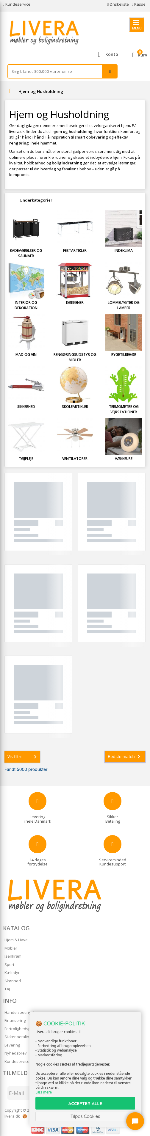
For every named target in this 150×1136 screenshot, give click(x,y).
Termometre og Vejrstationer (124, 409)
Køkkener (75, 302)
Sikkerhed (26, 406)
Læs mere (43, 1092)
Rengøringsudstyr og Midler (75, 357)
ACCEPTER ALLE (85, 1103)
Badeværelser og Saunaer (26, 253)
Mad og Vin (26, 354)
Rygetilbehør (123, 354)
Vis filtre (23, 756)
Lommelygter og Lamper (124, 305)
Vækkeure (123, 458)
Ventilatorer (75, 458)
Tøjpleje (26, 458)
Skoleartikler (75, 406)
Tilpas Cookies (85, 1116)
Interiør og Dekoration (26, 305)
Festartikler (75, 250)
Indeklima (124, 250)
